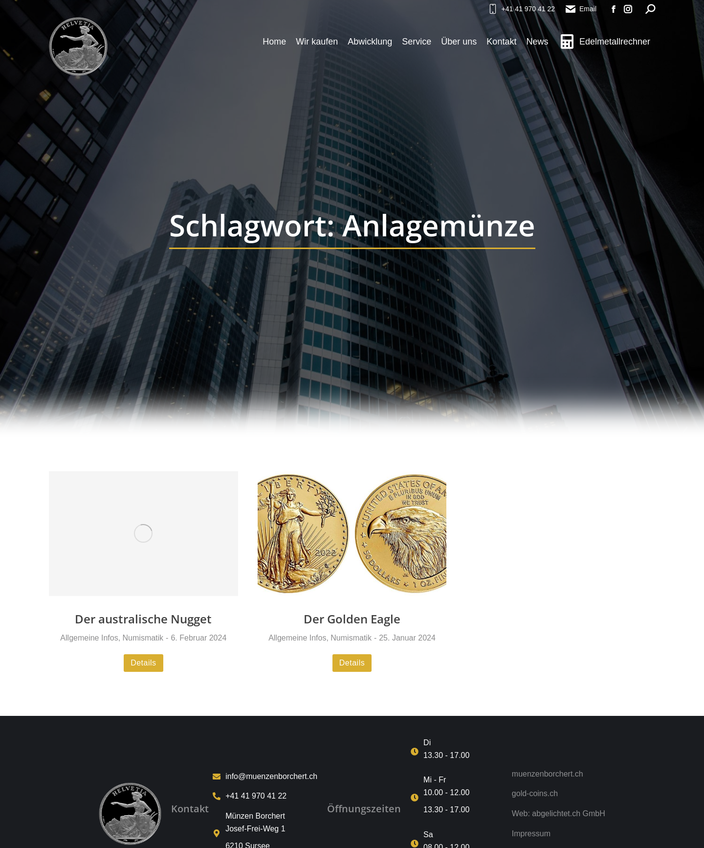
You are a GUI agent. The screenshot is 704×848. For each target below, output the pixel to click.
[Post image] (143, 533)
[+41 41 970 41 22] (265, 796)
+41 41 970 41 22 (521, 9)
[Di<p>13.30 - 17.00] (456, 751)
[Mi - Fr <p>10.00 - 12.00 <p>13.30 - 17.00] (456, 797)
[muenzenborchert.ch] (558, 774)
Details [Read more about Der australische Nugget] (143, 663)
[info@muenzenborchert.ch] (265, 776)
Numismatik (143, 638)
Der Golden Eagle (352, 619)
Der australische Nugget (143, 619)
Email (580, 9)
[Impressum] (558, 833)
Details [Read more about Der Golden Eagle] (352, 663)
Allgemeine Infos (89, 638)
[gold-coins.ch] (558, 793)
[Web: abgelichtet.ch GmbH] (558, 813)
